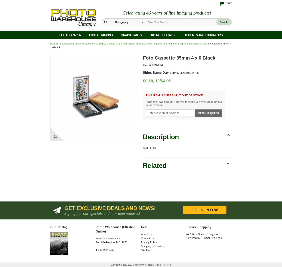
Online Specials (162, 35)
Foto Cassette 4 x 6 (194, 43)
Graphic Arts (131, 35)
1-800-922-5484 (105, 249)
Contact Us (147, 238)
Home (53, 43)
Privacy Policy (149, 242)
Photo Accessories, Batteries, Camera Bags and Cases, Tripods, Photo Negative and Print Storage (128, 43)
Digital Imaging (101, 35)
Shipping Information (153, 246)
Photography (70, 35)
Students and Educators (202, 35)
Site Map (146, 250)
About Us (146, 234)
